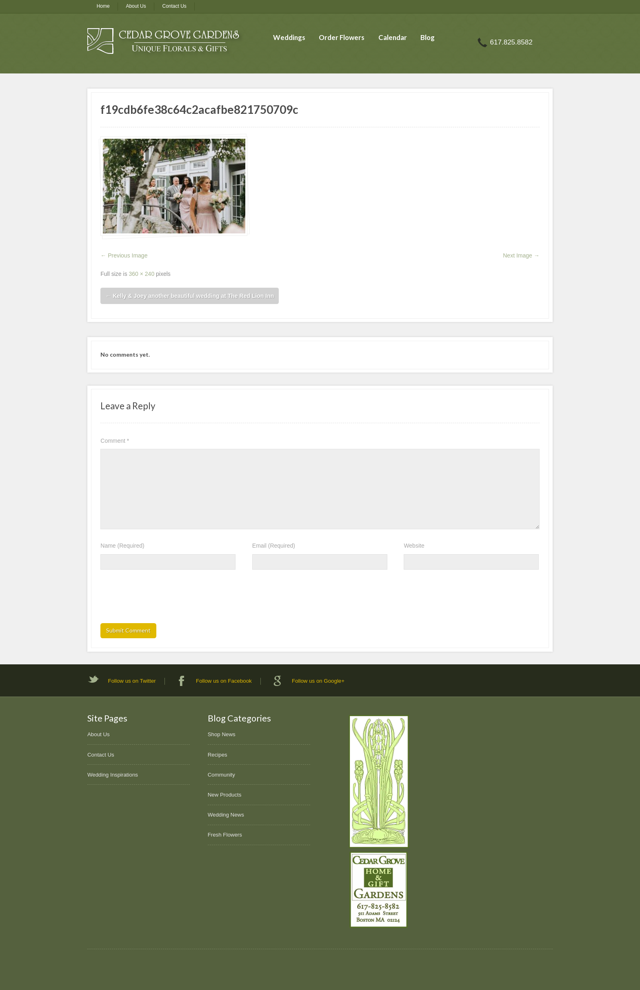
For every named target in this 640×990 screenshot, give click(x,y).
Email (273, 545)
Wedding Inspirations (112, 775)
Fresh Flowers (225, 835)
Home (103, 6)
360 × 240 (142, 274)
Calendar (392, 37)
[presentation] (162, 599)
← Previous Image (123, 255)
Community (221, 775)
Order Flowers (341, 37)
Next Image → (521, 255)
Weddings (289, 37)
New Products (225, 795)
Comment (114, 440)
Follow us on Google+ (318, 681)
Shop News (222, 734)
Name (122, 545)
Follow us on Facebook (224, 681)
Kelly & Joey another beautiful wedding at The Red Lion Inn (189, 296)
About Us (136, 6)
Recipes (217, 755)
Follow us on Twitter (132, 681)
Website (414, 545)
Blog (427, 37)
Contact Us (174, 6)
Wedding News (226, 815)
